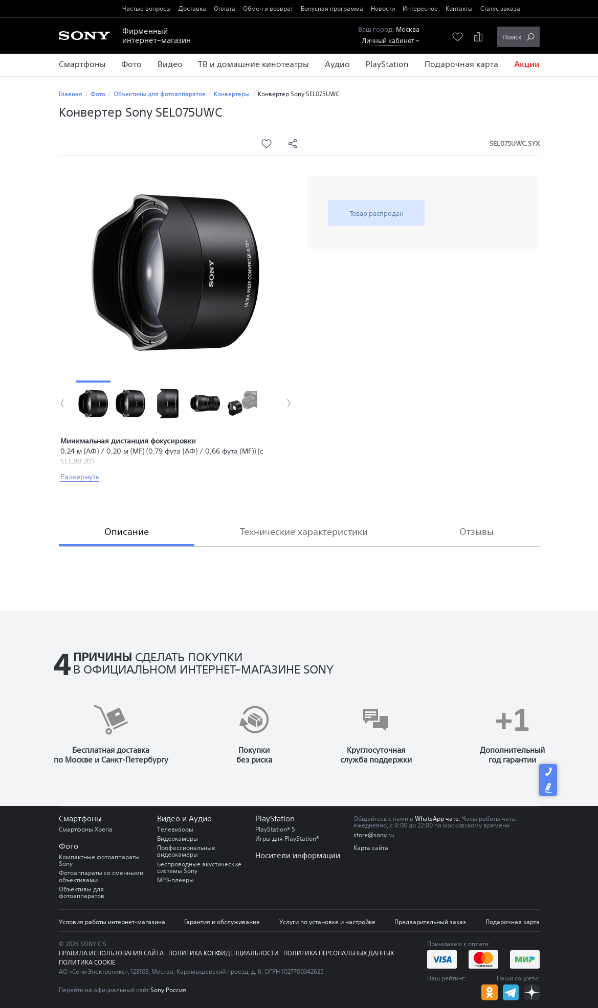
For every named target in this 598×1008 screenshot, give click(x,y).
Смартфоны (80, 818)
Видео (168, 818)
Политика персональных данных (338, 953)
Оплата (224, 8)
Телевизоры (175, 829)
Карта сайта (370, 847)
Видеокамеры (177, 838)
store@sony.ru (373, 835)
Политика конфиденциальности (223, 953)
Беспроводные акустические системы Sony (199, 867)
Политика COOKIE (87, 962)
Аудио (200, 818)
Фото (98, 93)
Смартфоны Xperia (86, 829)
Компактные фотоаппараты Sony (99, 860)
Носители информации (297, 855)
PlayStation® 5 (275, 829)
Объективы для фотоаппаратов (160, 93)
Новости (383, 8)
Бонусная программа (332, 8)
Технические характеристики (304, 531)
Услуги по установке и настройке (327, 921)
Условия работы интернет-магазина (112, 921)
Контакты (459, 8)
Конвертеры (232, 93)
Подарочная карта (512, 921)
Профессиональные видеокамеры (186, 851)
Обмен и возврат (268, 8)
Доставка (192, 8)
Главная (70, 93)
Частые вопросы (146, 8)
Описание (126, 531)
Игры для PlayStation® (287, 838)
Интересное (420, 8)
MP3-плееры (175, 880)
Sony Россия (168, 989)
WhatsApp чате (437, 818)
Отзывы (476, 531)
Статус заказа (500, 8)
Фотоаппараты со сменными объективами (101, 876)
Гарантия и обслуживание (222, 921)
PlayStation (275, 818)
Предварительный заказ (430, 921)
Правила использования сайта (111, 953)
